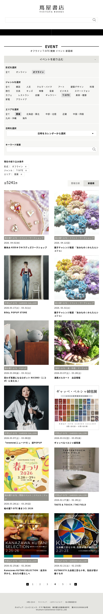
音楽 (51, 91)
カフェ (9, 95)
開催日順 (75, 183)
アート (61, 87)
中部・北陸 (51, 114)
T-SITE (66, 95)
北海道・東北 (33, 114)
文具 (18, 91)
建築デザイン (77, 87)
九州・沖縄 (11, 118)
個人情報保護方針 (71, 602)
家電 (8, 99)
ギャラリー (51, 95)
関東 (18, 114)
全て (8, 72)
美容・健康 (81, 95)
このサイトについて (56, 602)
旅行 (8, 91)
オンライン (21, 72)
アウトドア (21, 99)
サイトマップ (42, 602)
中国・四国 (78, 114)
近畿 (65, 114)
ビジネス (64, 91)
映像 (41, 91)
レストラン (23, 95)
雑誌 (18, 87)
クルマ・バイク (44, 87)
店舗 (37, 95)
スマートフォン (82, 91)
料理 (92, 87)
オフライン (38, 72)
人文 (28, 87)
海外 (25, 118)
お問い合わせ (31, 602)
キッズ (29, 91)
